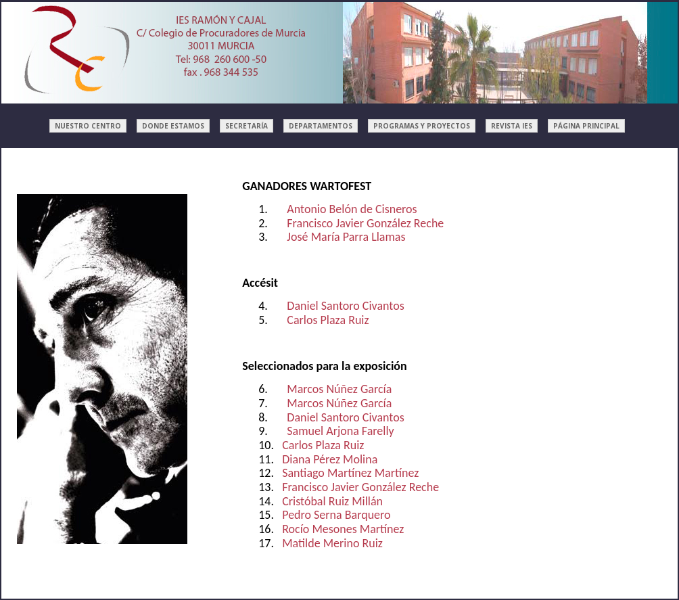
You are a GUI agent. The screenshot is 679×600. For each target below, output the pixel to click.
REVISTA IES (511, 126)
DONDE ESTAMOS (173, 126)
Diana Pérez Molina (329, 459)
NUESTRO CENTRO (88, 126)
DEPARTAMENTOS (320, 126)
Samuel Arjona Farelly (340, 430)
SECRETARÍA (246, 126)
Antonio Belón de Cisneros (352, 209)
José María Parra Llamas (346, 236)
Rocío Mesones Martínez (343, 529)
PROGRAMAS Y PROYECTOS (421, 126)
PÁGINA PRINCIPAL (586, 126)
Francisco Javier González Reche (365, 223)
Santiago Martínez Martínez (350, 472)
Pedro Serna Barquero (336, 514)
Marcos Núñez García (339, 389)
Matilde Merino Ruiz (332, 543)
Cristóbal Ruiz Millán (332, 501)
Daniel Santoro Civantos (345, 305)
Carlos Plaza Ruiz (328, 320)
